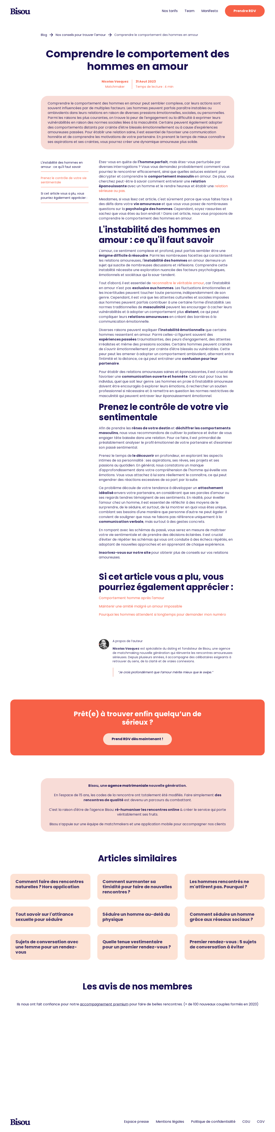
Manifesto (209, 11)
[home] (20, 11)
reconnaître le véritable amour (178, 283)
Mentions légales (170, 1121)
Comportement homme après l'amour (131, 597)
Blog (44, 35)
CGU (246, 1121)
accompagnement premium (104, 1004)
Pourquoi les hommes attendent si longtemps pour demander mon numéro (162, 614)
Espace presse (136, 1121)
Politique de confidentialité (213, 1121)
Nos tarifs (170, 11)
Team (189, 11)
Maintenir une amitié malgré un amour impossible (140, 606)
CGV (261, 1121)
